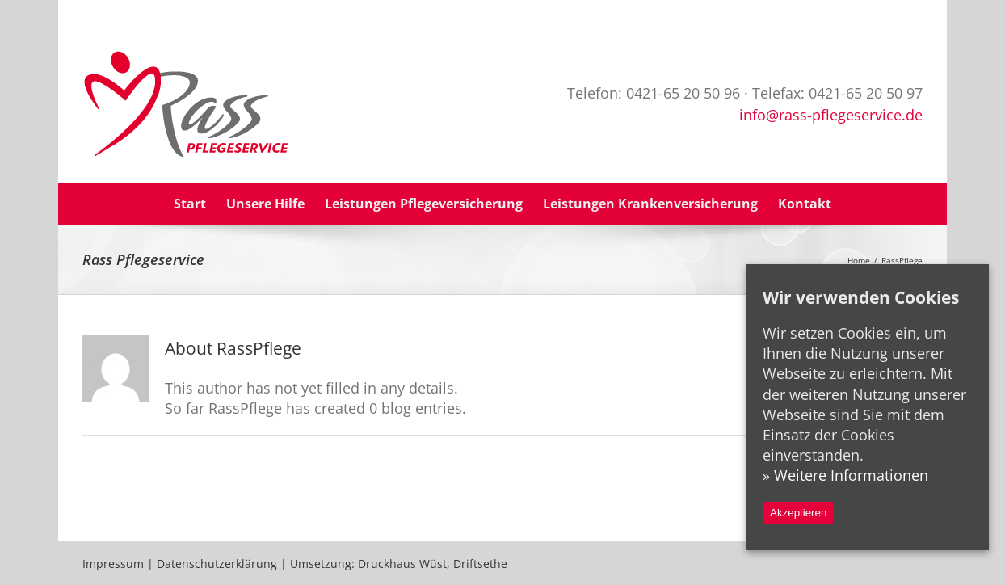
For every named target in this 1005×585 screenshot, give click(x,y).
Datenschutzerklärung (217, 563)
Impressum (113, 563)
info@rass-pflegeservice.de (831, 114)
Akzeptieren (798, 513)
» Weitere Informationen (845, 475)
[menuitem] (200, 204)
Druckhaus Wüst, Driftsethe (432, 563)
